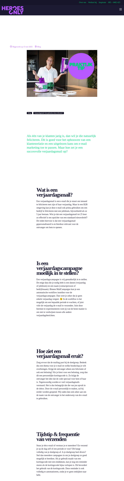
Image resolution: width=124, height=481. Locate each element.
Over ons (82, 2)
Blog (39, 47)
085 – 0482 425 (114, 2)
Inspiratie (102, 2)
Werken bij (92, 2)
